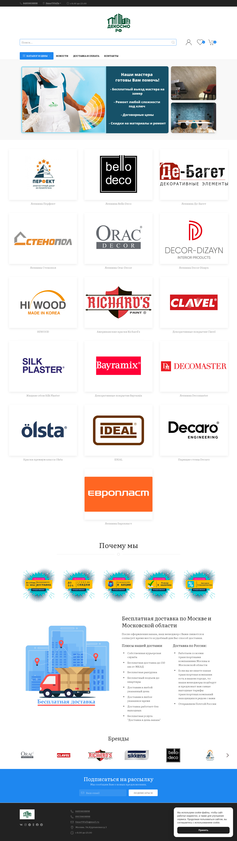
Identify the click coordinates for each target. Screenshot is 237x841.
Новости (62, 55)
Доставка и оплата (86, 55)
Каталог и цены (36, 55)
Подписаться (143, 792)
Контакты (111, 55)
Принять (203, 830)
